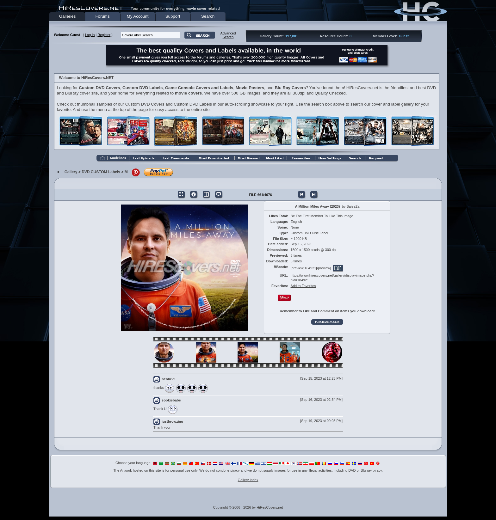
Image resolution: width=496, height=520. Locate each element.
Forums (102, 16)
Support (172, 16)
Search (207, 16)
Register (103, 35)
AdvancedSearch (228, 35)
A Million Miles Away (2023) (318, 206)
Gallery (71, 172)
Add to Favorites (303, 286)
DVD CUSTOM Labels (101, 172)
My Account (138, 16)
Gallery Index (248, 480)
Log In (90, 35)
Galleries (67, 16)
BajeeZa (352, 206)
